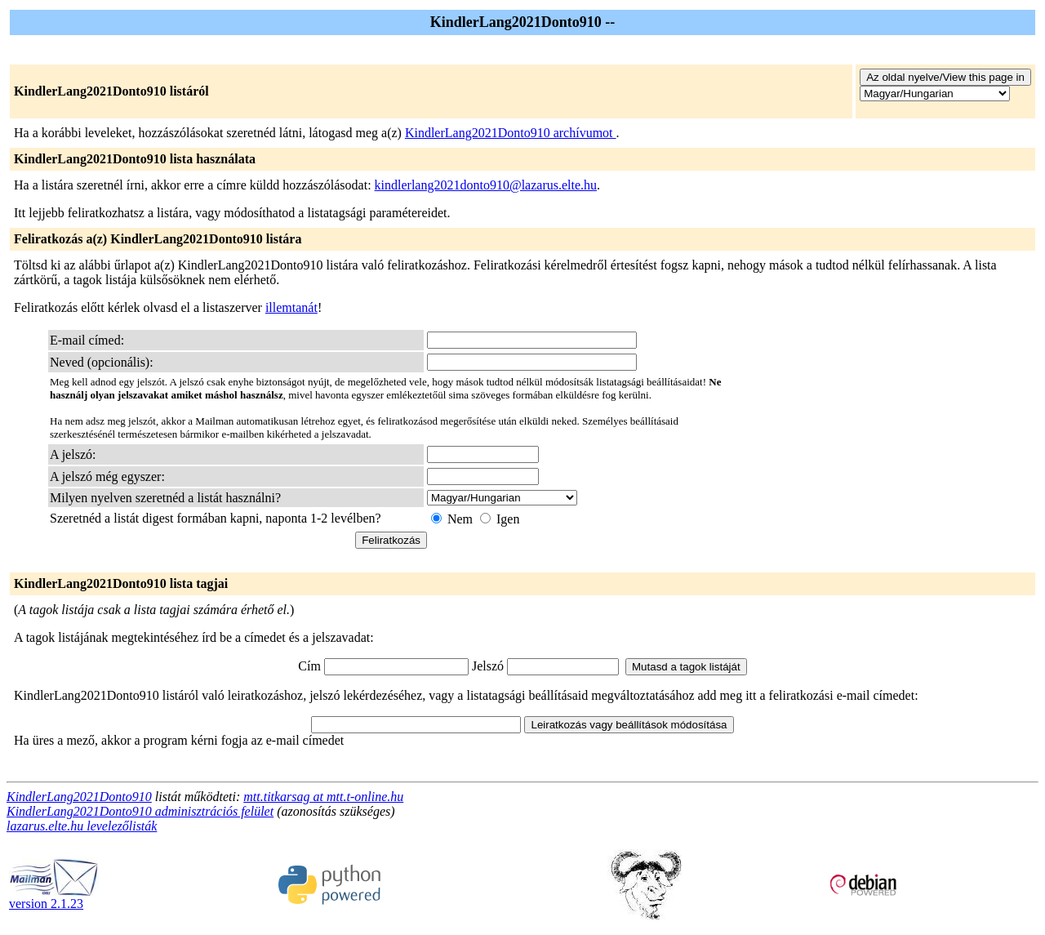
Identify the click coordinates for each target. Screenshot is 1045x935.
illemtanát (291, 307)
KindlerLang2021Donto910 (79, 797)
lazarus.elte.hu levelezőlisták (82, 826)
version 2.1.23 (54, 898)
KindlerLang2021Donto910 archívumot (510, 133)
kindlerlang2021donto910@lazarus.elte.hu (486, 185)
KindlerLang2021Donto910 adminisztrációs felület (140, 811)
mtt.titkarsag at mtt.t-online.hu (323, 797)
